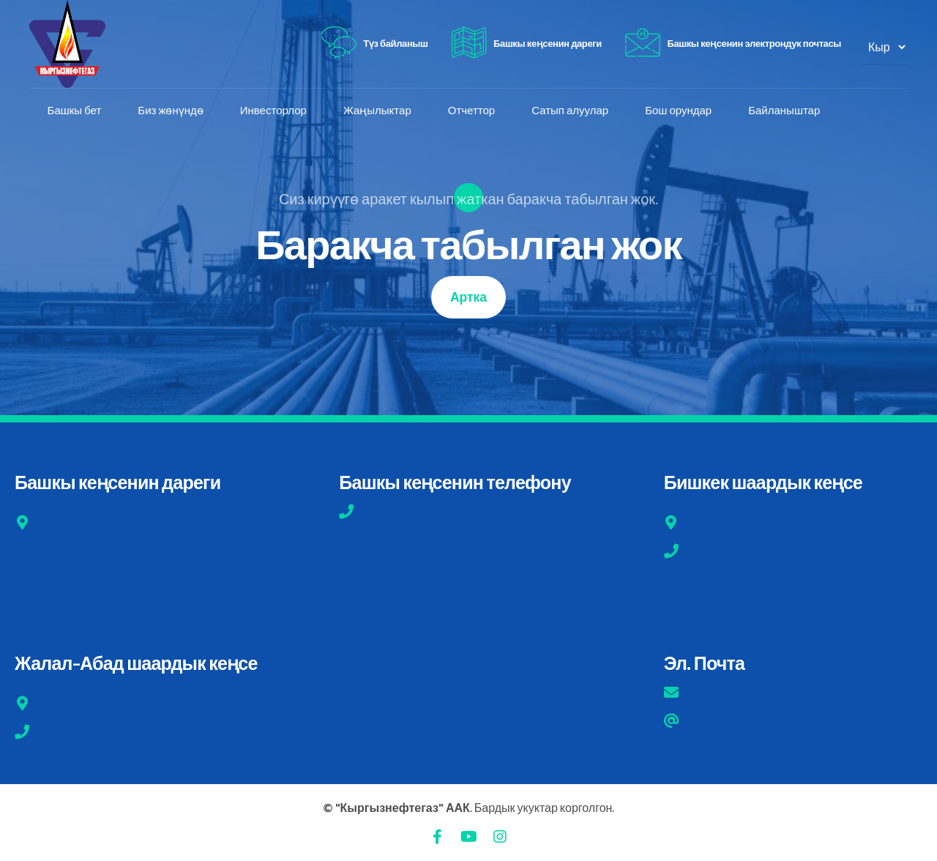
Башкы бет (75, 110)
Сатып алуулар (570, 110)
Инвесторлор (273, 110)
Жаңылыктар (377, 110)
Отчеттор (471, 110)
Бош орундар (679, 110)
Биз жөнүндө (171, 110)
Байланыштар (785, 110)
